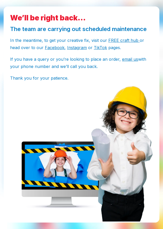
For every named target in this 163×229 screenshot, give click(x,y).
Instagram (77, 47)
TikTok (100, 47)
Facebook (55, 47)
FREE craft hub (124, 40)
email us (130, 59)
